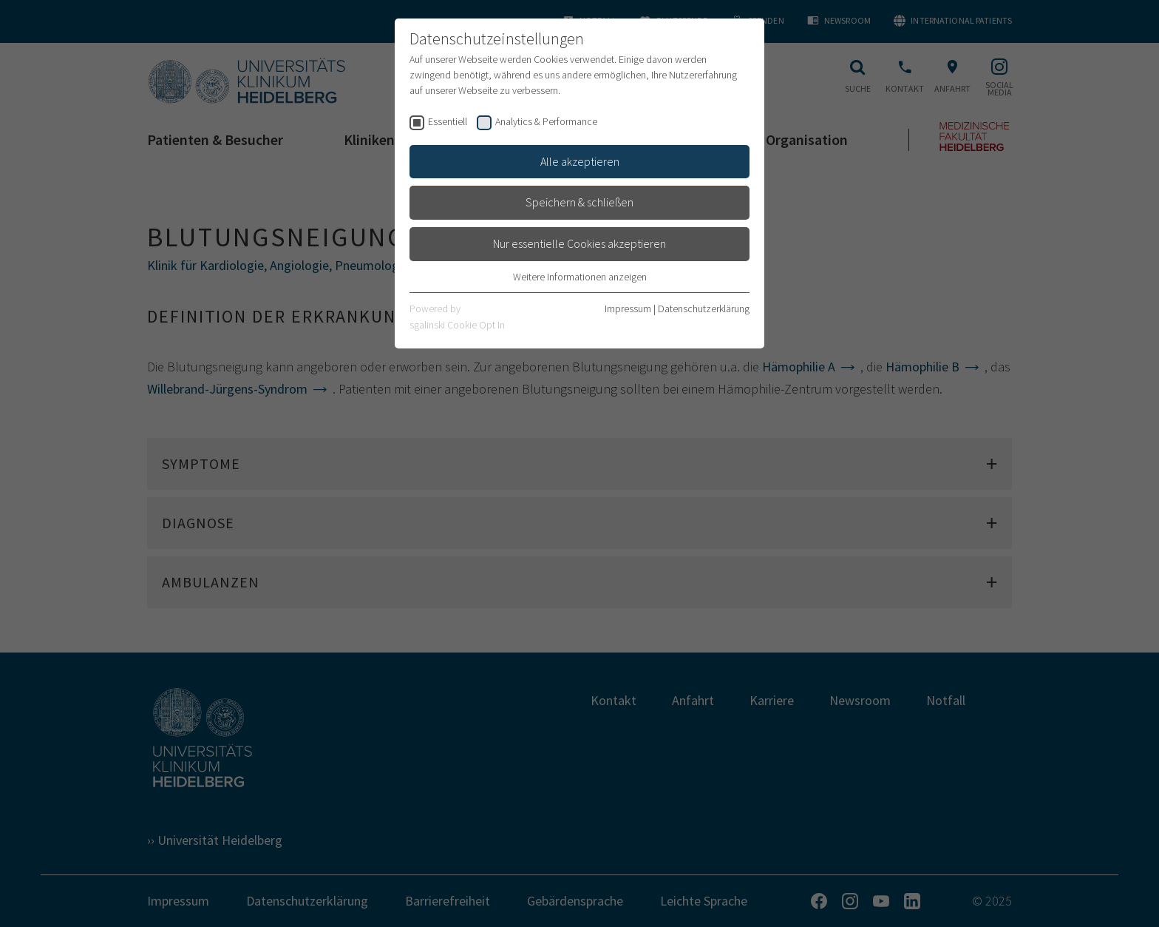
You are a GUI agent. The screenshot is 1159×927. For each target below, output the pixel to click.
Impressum (628, 308)
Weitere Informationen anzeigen (580, 276)
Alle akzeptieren (579, 161)
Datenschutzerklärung (704, 308)
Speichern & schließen (579, 202)
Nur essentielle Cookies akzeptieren (579, 243)
